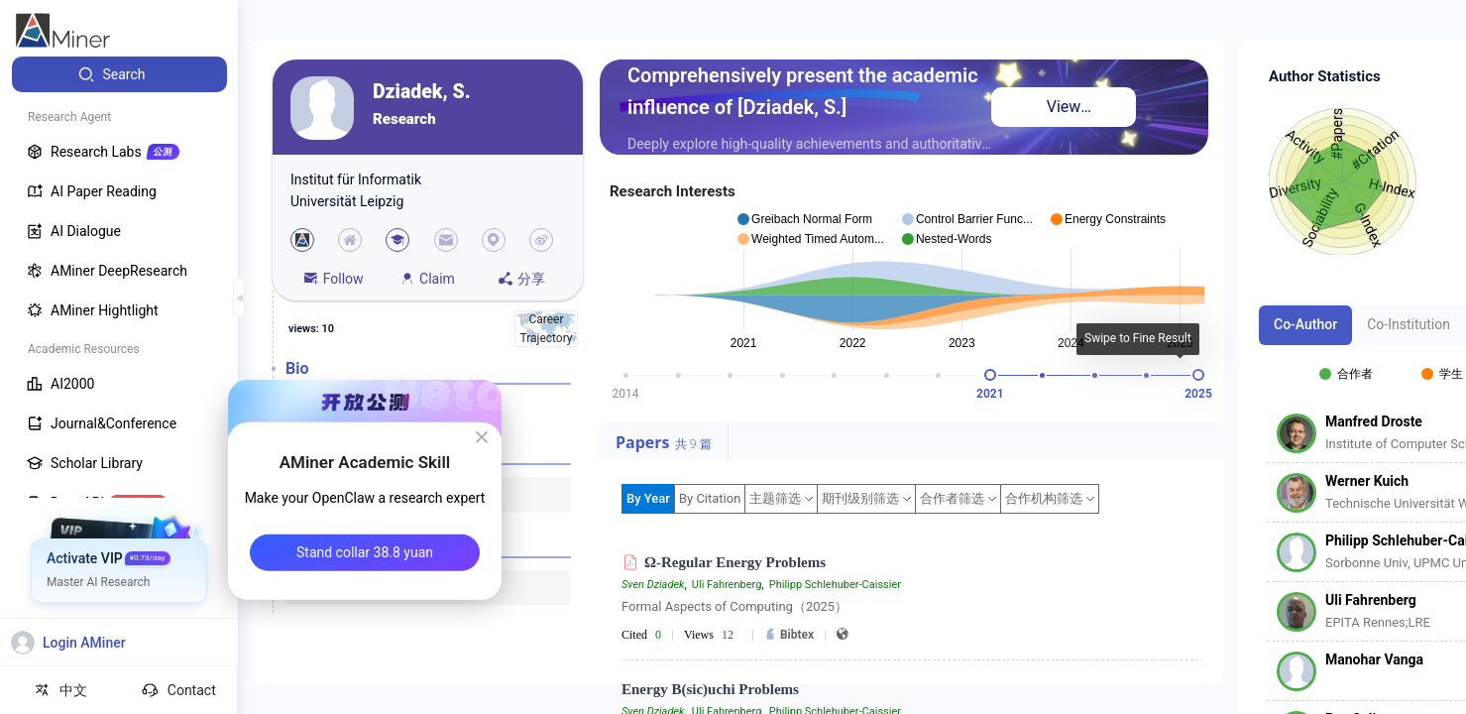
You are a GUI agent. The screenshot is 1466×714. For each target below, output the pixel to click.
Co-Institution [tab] (1408, 324)
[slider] (990, 375)
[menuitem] (119, 74)
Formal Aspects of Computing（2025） (734, 606)
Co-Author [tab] (1305, 324)
